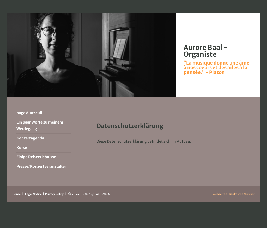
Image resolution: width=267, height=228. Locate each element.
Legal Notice (33, 194)
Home (16, 194)
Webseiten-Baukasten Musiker (234, 194)
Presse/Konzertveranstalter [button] (41, 169)
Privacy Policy (54, 194)
